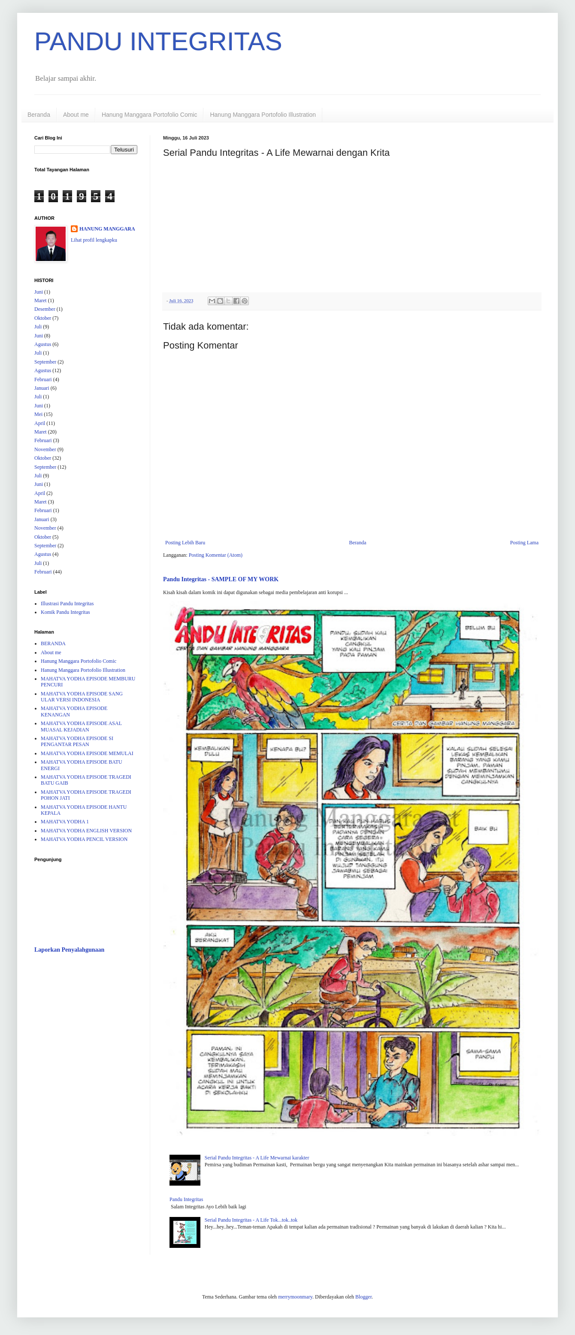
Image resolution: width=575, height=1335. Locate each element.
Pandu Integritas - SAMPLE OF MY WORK (220, 579)
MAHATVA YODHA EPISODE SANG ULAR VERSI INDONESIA (82, 697)
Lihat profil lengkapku (94, 240)
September (45, 362)
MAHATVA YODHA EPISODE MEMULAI (87, 753)
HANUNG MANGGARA (107, 229)
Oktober (42, 318)
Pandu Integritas (186, 1199)
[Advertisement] (85, 1010)
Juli (38, 327)
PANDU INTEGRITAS (158, 41)
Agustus (42, 344)
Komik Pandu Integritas (65, 612)
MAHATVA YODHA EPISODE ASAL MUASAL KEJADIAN (81, 726)
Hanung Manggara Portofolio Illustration (263, 114)
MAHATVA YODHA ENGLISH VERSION (86, 831)
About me (76, 114)
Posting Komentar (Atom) (215, 555)
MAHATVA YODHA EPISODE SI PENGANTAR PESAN (77, 741)
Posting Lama (524, 543)
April (39, 423)
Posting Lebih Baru (185, 543)
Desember (44, 309)
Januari (41, 388)
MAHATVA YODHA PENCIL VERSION (84, 839)
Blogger (363, 1297)
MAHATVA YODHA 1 (65, 822)
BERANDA (53, 643)
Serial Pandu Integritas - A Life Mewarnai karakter (257, 1158)
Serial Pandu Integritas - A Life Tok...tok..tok (251, 1220)
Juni (38, 292)
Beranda (38, 114)
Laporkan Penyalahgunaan (69, 949)
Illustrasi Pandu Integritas (67, 604)
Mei (38, 414)
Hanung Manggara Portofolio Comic (149, 114)
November (45, 449)
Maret (40, 300)
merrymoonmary (295, 1297)
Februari (43, 379)
